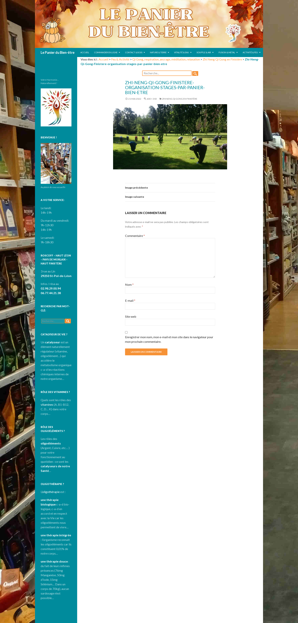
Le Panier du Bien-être (57, 52)
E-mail (130, 300)
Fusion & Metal (227, 52)
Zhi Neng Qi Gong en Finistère (222, 59)
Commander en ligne (105, 52)
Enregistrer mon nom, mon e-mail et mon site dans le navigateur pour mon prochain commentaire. (169, 339)
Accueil (84, 52)
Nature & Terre (158, 52)
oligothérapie (51, 492)
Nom (129, 284)
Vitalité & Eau (181, 52)
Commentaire (135, 235)
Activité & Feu (250, 52)
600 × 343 (152, 98)
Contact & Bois (133, 52)
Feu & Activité (120, 59)
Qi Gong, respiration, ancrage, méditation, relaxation (166, 59)
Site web (130, 316)
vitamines (47, 404)
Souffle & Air (204, 52)
